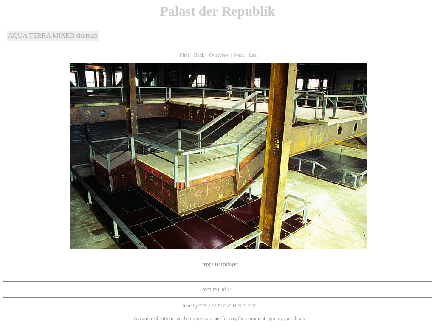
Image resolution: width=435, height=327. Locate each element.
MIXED (63, 35)
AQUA (17, 35)
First (184, 55)
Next (239, 55)
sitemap (87, 35)
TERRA (40, 35)
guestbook (294, 318)
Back (199, 55)
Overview (219, 55)
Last (253, 55)
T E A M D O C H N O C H (227, 306)
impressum (202, 318)
